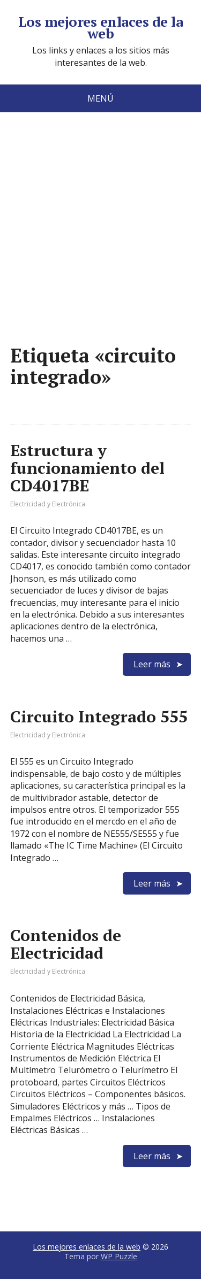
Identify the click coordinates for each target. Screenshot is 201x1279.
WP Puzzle (119, 1256)
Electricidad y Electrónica (47, 503)
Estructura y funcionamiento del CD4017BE (87, 468)
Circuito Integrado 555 (99, 716)
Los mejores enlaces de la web (100, 27)
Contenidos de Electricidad (65, 944)
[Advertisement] (100, 244)
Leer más (151, 664)
